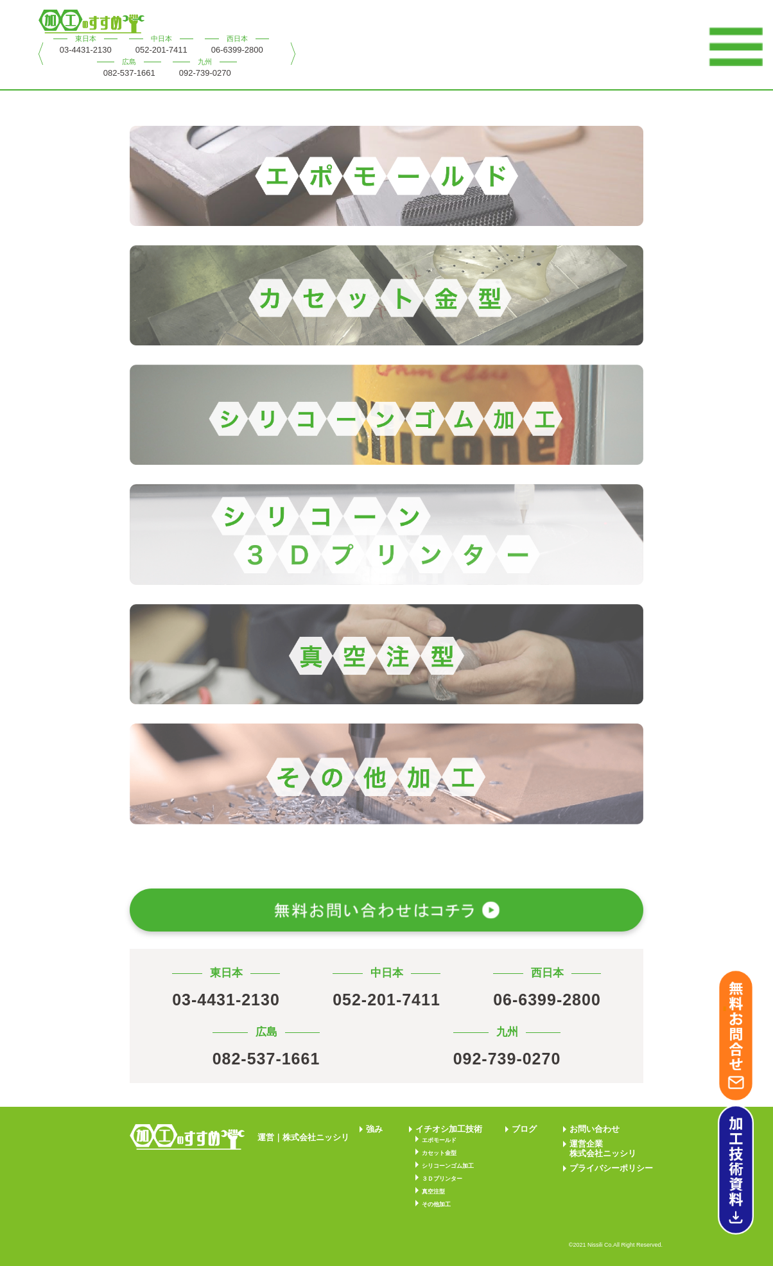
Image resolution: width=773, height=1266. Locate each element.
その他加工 (436, 1204)
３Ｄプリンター (442, 1178)
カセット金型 (439, 1153)
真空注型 (433, 1191)
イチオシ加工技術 (448, 1129)
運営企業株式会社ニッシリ (602, 1148)
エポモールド (439, 1140)
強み (374, 1129)
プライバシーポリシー (611, 1168)
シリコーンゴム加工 (448, 1166)
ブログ (524, 1129)
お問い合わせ (594, 1129)
